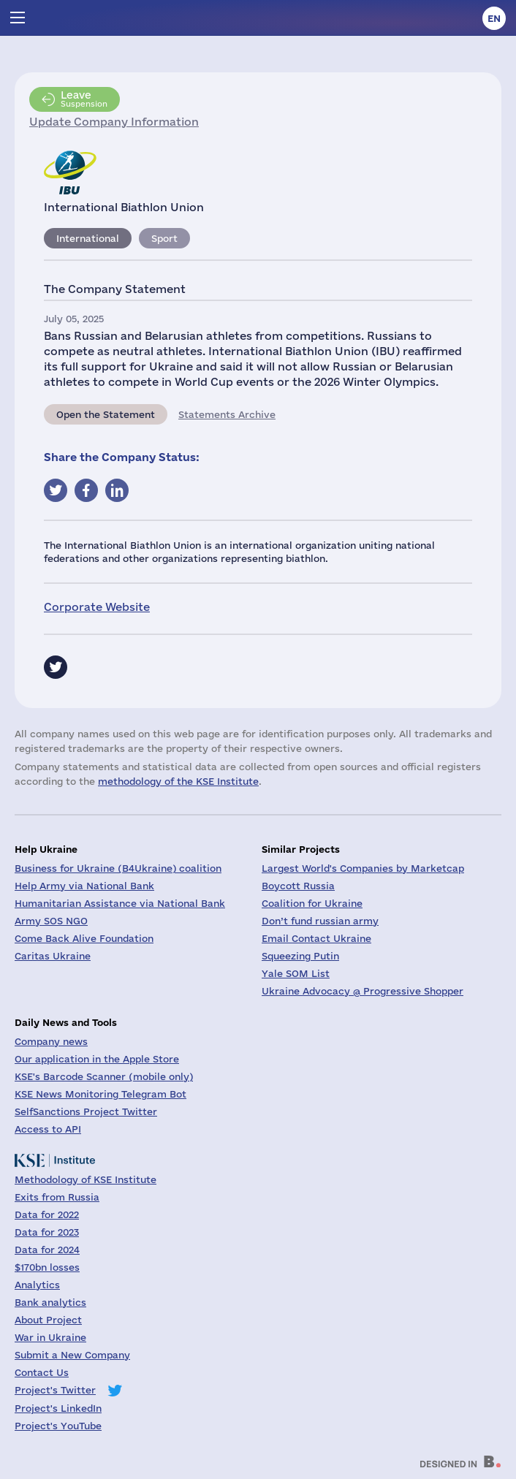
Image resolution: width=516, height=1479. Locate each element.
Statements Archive (227, 414)
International (87, 238)
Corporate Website (97, 607)
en (494, 18)
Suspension (84, 98)
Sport (164, 238)
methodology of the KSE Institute (178, 781)
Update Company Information (114, 121)
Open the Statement (105, 414)
